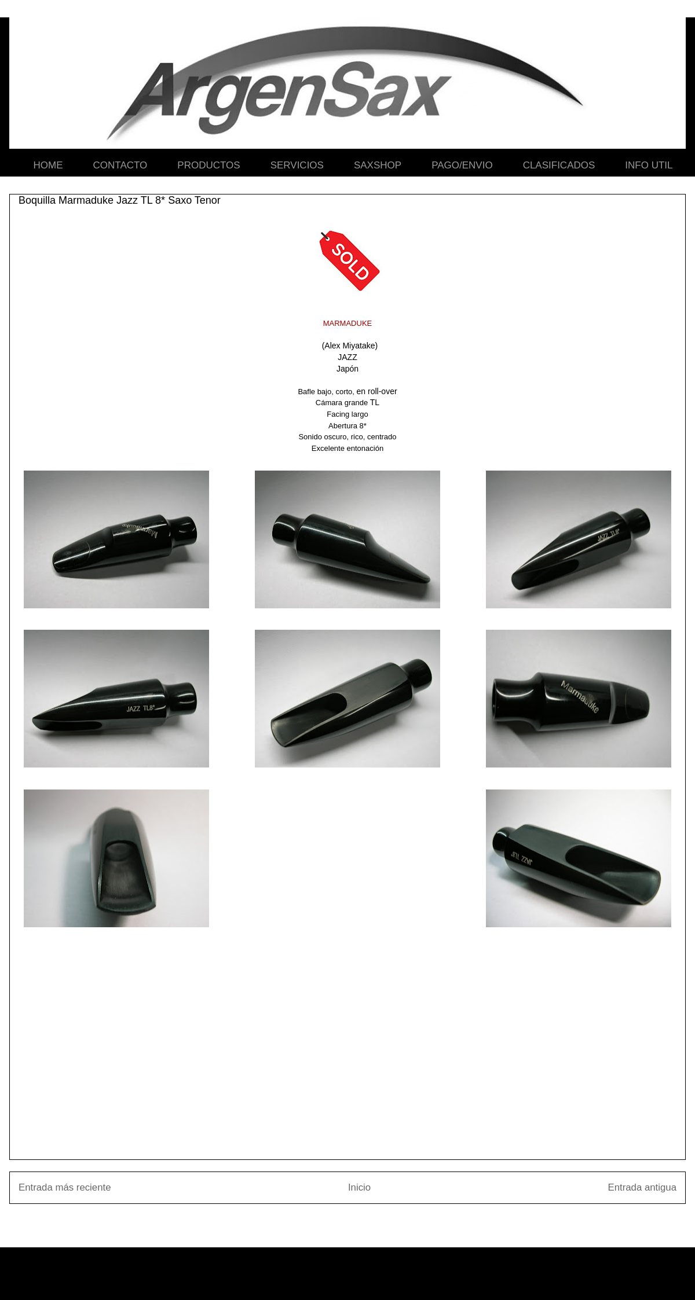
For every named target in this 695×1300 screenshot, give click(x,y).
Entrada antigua (642, 1187)
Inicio (359, 1187)
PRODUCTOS (208, 165)
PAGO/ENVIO (462, 165)
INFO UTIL (648, 165)
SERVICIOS (297, 165)
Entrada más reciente (65, 1187)
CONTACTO (120, 165)
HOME (48, 165)
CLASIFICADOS (559, 165)
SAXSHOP (377, 165)
